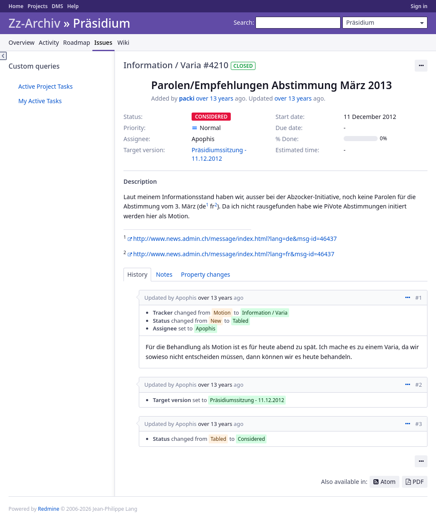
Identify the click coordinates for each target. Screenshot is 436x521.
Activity (49, 42)
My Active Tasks (40, 101)
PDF (418, 482)
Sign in (419, 6)
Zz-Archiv (34, 23)
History (137, 274)
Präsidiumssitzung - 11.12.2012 (219, 154)
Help (73, 6)
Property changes (205, 274)
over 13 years (214, 98)
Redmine (48, 508)
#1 (418, 297)
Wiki (123, 42)
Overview (21, 42)
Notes (164, 274)
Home (16, 6)
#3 (418, 424)
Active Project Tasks (45, 86)
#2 (418, 384)
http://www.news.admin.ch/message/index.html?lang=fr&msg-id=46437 (233, 254)
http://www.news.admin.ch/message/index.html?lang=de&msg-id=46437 (235, 238)
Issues (103, 42)
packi (186, 98)
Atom (388, 482)
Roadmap (76, 42)
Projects (38, 6)
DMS (57, 6)
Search (243, 22)
